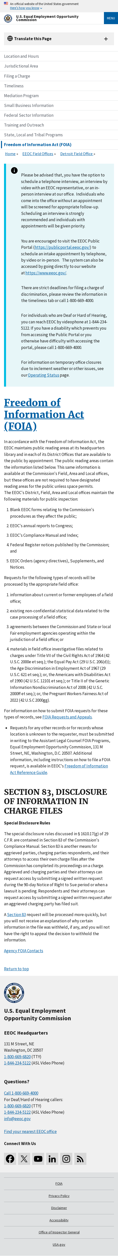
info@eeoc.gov (17, 1118)
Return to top (16, 969)
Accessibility (59, 1220)
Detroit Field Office (76, 153)
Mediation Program (21, 95)
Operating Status (43, 375)
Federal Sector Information (28, 115)
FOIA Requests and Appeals (67, 717)
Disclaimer (59, 1208)
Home (10, 153)
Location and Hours (21, 56)
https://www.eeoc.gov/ (45, 273)
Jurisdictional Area (21, 66)
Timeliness (14, 86)
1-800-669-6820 (17, 1056)
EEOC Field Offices (37, 153)
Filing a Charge (17, 76)
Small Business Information (28, 105)
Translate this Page (32, 38)
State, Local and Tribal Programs (33, 135)
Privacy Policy (59, 1195)
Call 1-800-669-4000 (21, 1093)
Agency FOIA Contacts (23, 950)
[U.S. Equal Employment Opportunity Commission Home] (48, 18)
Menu (111, 18)
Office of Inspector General (59, 1232)
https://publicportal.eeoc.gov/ (62, 247)
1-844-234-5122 (17, 1063)
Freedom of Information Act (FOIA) (38, 144)
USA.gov (59, 1244)
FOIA (59, 1183)
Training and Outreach (24, 125)
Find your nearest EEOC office (30, 1131)
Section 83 (16, 914)
